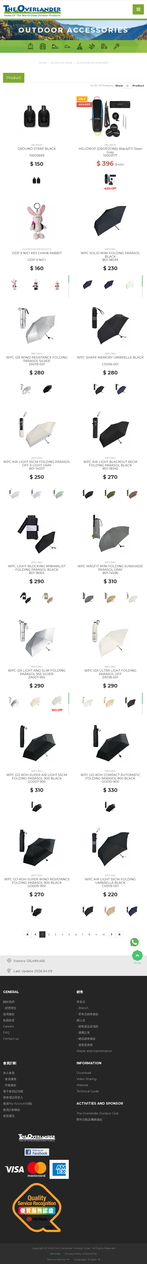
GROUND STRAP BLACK (37, 149)
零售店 (81, 1002)
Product (138, 85)
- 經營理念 (9, 1008)
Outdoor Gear (61, 62)
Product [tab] (13, 77)
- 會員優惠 (9, 1079)
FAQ (6, 1032)
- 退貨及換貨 (85, 1044)
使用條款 (9, 1014)
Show (119, 85)
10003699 (36, 155)
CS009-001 (110, 886)
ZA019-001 (37, 364)
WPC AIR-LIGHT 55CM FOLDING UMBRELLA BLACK (110, 881)
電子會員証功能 (13, 1091)
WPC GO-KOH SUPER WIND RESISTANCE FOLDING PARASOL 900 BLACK (37, 881)
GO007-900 (37, 782)
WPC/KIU (110, 249)
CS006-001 (110, 364)
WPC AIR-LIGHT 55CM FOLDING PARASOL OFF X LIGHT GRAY (36, 463)
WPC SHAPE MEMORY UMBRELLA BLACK (110, 357)
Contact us (11, 1038)
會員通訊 (9, 1116)
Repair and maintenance (94, 1051)
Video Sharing (86, 1079)
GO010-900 (110, 782)
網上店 (81, 1020)
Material (82, 1085)
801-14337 (36, 468)
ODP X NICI (37, 260)
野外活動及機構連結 (89, 1119)
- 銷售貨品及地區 (87, 1026)
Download (84, 1073)
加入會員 (9, 1073)
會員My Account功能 (17, 1103)
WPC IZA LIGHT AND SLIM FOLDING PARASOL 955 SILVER (37, 672)
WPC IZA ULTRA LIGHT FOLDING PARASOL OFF (110, 672)
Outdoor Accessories (92, 62)
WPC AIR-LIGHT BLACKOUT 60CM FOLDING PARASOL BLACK (110, 463)
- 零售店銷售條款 (87, 1014)
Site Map (55, 1253)
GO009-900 (37, 886)
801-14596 (110, 573)
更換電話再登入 (13, 1097)
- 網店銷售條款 (86, 1038)
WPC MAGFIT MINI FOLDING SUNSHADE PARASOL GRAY (110, 568)
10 (103, 934)
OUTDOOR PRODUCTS (36, 249)
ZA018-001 (110, 677)
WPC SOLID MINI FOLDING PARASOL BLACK (110, 254)
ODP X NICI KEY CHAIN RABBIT (37, 253)
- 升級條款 (9, 1085)
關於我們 (9, 1002)
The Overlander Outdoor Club (98, 1113)
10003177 (110, 155)
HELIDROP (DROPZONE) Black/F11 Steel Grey (110, 150)
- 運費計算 (83, 1032)
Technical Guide (88, 1091)
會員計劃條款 (11, 1110)
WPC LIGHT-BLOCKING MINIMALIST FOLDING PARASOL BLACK (37, 568)
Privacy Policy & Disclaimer (81, 1253)
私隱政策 (9, 1020)
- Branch (82, 1008)
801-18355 (36, 573)
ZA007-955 (36, 677)
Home (42, 62)
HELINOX (36, 144)
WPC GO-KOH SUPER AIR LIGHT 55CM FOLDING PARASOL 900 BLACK (36, 776)
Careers (8, 1026)
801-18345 (110, 468)
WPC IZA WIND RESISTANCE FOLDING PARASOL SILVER (37, 359)
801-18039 (110, 260)
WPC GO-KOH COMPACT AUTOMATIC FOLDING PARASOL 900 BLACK (110, 776)
